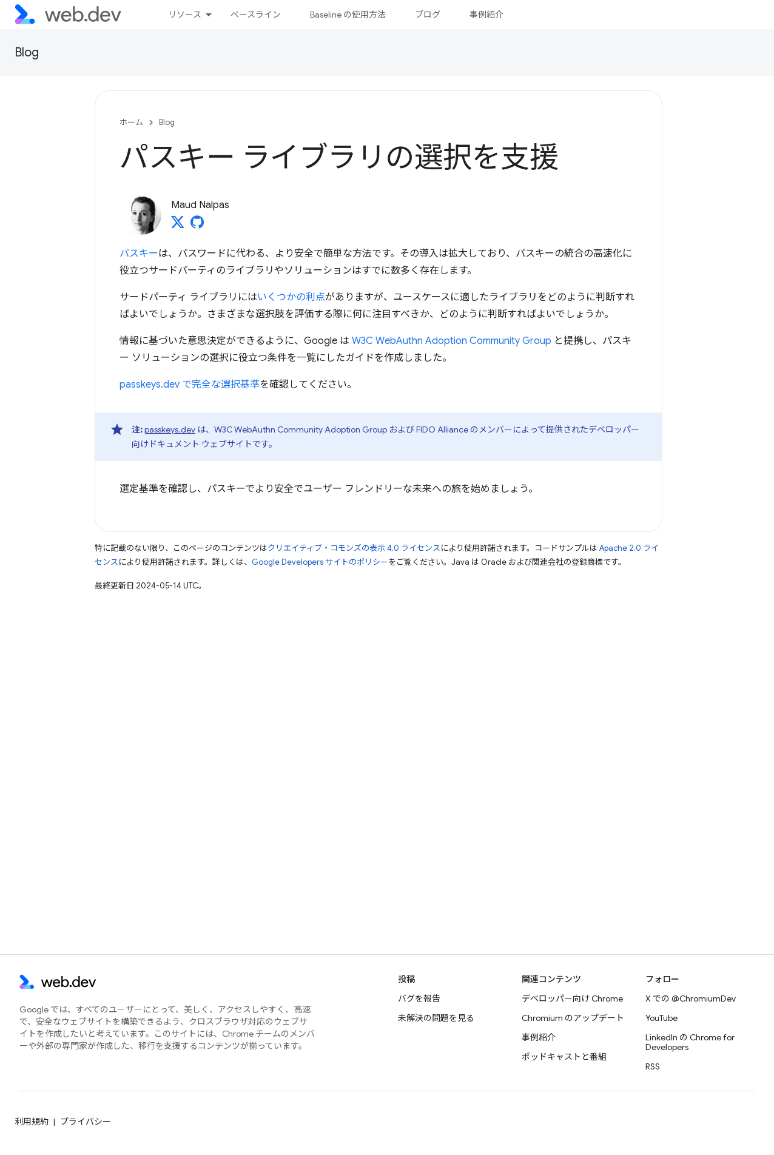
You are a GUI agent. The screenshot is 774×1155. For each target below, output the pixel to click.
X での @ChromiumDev (690, 998)
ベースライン (256, 14)
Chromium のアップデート (573, 1017)
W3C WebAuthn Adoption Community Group (451, 341)
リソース (184, 14)
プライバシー (85, 1121)
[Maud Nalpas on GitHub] (197, 226)
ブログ (427, 14)
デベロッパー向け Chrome (572, 998)
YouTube (661, 1017)
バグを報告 (419, 998)
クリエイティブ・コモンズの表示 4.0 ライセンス (354, 548)
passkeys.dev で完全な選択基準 (189, 385)
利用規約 (32, 1121)
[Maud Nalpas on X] (177, 226)
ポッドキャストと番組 (564, 1056)
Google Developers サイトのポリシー (320, 562)
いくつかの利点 (291, 297)
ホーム (131, 122)
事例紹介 (486, 14)
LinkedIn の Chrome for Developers (690, 1042)
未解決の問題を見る (436, 1017)
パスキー (138, 253)
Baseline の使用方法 (348, 14)
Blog (27, 52)
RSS (652, 1066)
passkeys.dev (169, 429)
